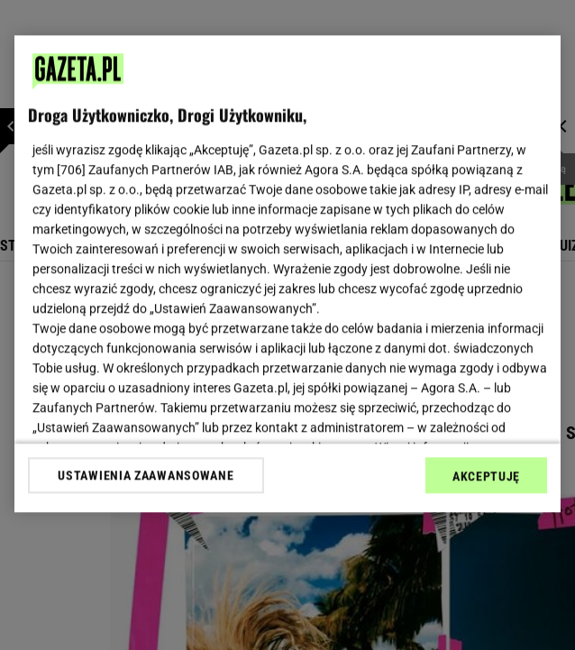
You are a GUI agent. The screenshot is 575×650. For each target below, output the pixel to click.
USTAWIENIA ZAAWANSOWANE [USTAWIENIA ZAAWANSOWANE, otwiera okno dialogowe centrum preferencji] (145, 475)
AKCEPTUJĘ (486, 476)
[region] (287, 273)
